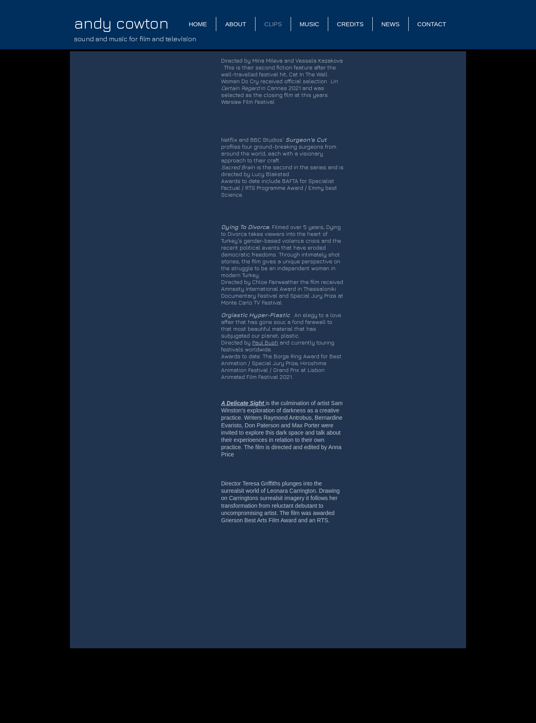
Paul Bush (265, 342)
